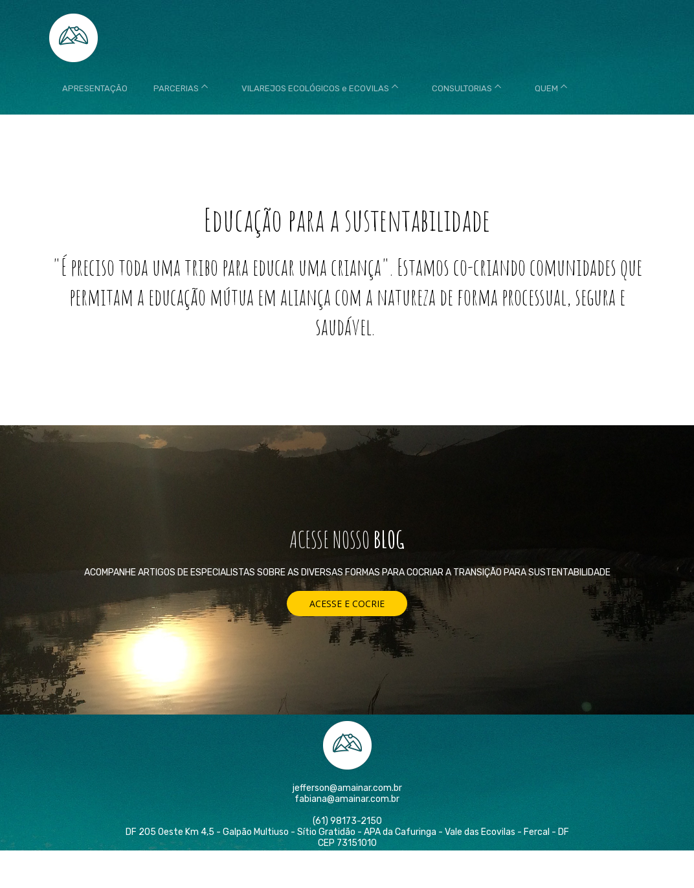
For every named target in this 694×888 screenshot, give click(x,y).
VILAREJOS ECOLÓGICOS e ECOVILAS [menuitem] (315, 88)
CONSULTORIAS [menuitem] (462, 88)
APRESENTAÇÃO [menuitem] (95, 88)
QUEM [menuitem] (546, 88)
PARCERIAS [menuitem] (176, 88)
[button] (347, 603)
